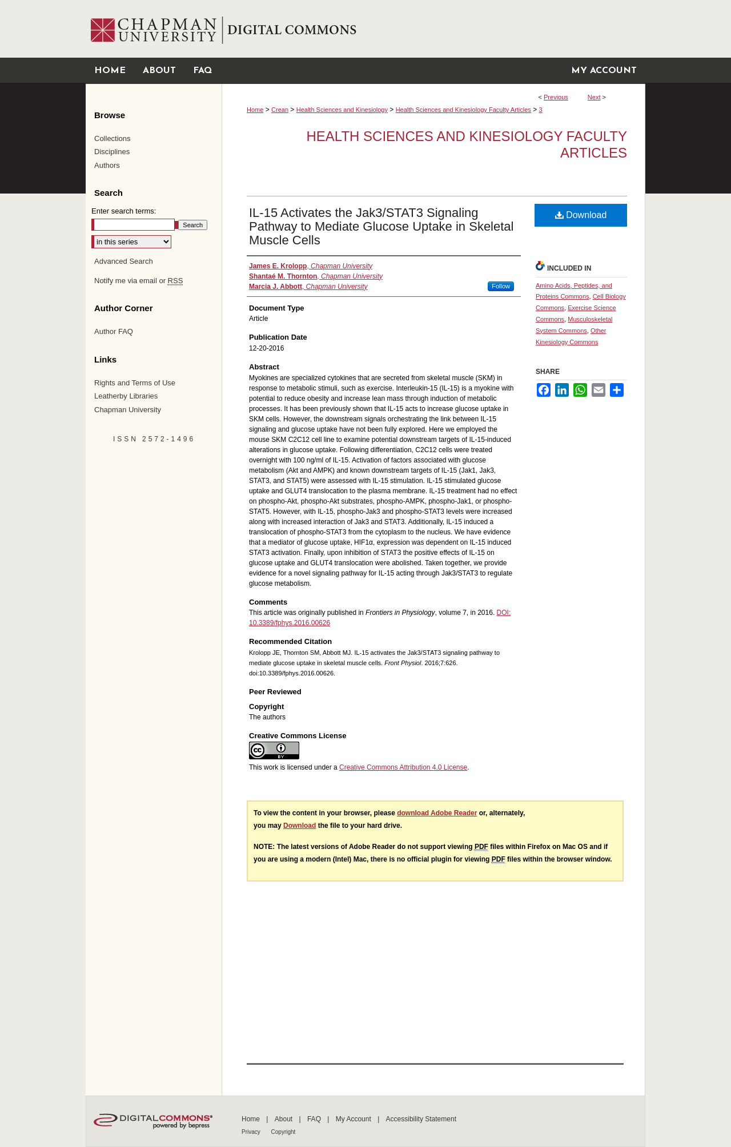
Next (594, 97)
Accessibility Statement (421, 1119)
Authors (107, 165)
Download (581, 215)
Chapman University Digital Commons (433, 29)
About (285, 1119)
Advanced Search (123, 261)
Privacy (252, 1132)
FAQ (315, 1119)
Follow (501, 286)
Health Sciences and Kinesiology (342, 109)
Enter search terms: (123, 211)
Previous (556, 97)
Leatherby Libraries (126, 396)
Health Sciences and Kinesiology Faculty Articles (463, 109)
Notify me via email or (138, 280)
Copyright (283, 1132)
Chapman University (127, 409)
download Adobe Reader (437, 813)
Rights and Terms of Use (134, 383)
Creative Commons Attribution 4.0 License (403, 767)
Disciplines (112, 151)
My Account (354, 1119)
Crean (279, 109)
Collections (112, 138)
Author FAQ (113, 331)
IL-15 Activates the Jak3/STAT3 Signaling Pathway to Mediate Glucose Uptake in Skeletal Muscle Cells (381, 226)
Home (255, 109)
